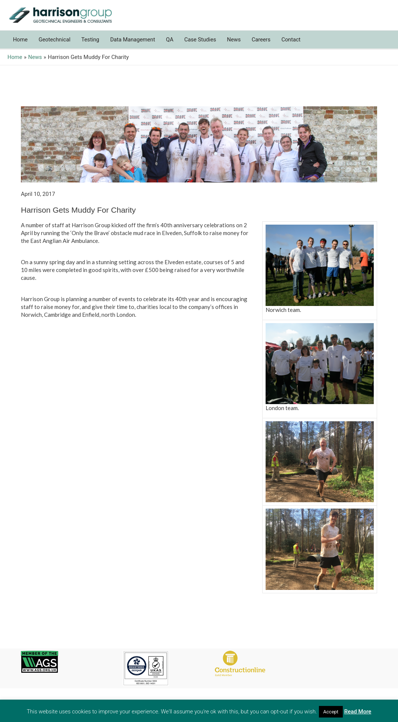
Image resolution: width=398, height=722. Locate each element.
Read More (358, 711)
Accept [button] (331, 712)
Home (20, 43)
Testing (92, 43)
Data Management (136, 43)
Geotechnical (55, 43)
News (239, 43)
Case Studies (204, 43)
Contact (297, 43)
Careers (267, 43)
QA (173, 43)
